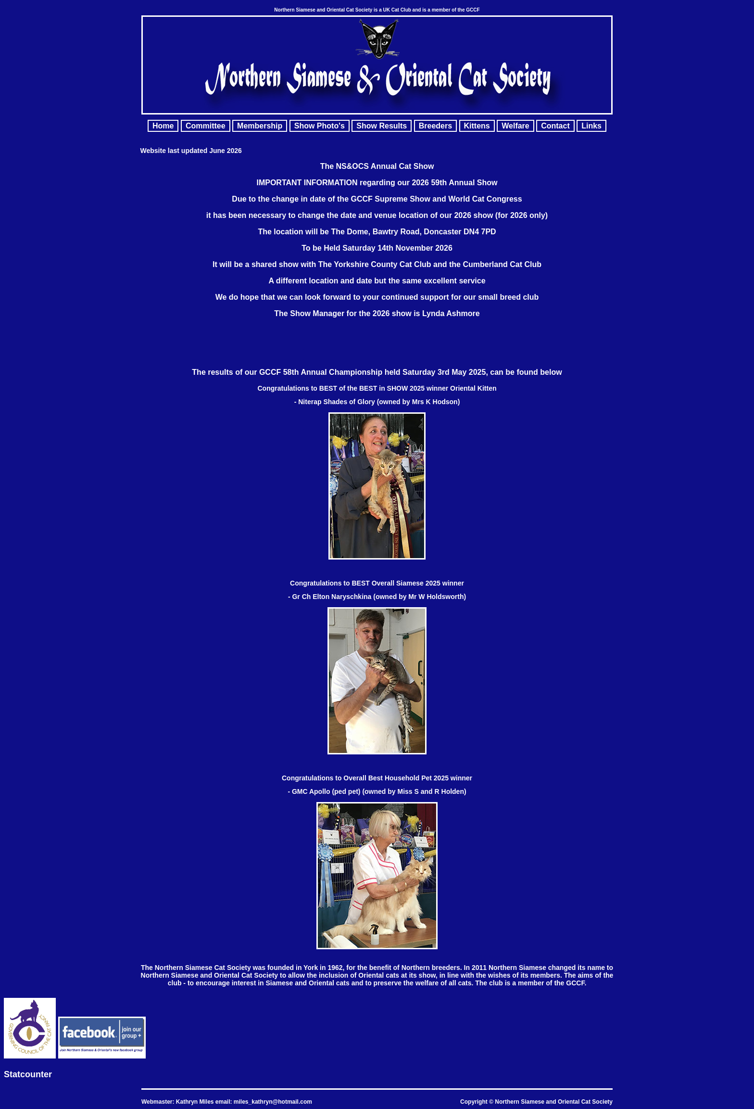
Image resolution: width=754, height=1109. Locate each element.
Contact (555, 126)
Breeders (435, 126)
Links (591, 126)
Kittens (477, 126)
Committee (206, 126)
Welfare (515, 126)
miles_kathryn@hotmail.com (273, 1101)
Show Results (381, 126)
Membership (259, 126)
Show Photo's (319, 126)
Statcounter (28, 1074)
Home (163, 126)
